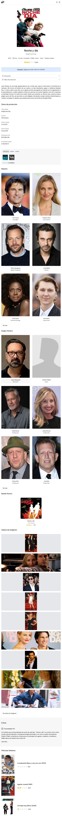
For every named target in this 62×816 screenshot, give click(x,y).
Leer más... (4, 741)
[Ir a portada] (2, 2)
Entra (25, 69)
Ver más (5, 325)
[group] (31, 151)
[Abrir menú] (59, 2)
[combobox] (31, 75)
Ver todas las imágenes (9, 713)
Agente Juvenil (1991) (24, 784)
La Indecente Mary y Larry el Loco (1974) (31, 763)
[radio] (6, 151)
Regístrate (20, 69)
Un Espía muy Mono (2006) (26, 806)
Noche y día (31, 521)
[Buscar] (57, 2)
